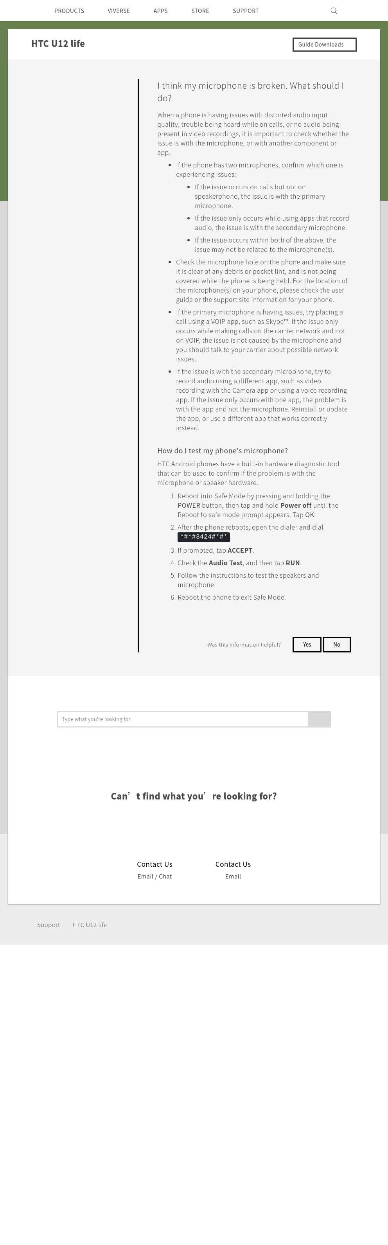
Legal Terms (358, 1142)
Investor (246, 1047)
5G (59, 1036)
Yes (305, 681)
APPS (171, 10)
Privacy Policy (254, 1058)
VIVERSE (125, 10)
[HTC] (21, 10)
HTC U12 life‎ (93, 961)
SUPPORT (262, 10)
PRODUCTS (71, 10)
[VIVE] (365, 10)
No (336, 681)
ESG (240, 1036)
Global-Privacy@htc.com (336, 1161)
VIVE (63, 1076)
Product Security (258, 1068)
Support (49, 961)
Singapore (39, 1055)
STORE (213, 10)
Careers (245, 1079)
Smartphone (74, 1047)
